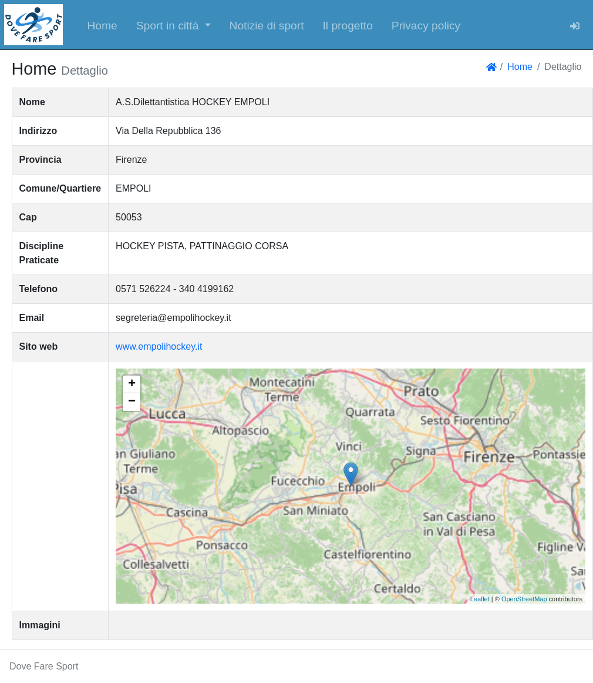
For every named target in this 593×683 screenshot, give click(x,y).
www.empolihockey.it (159, 346)
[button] (173, 24)
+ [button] (132, 384)
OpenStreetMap (524, 598)
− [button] (132, 402)
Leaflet (480, 598)
